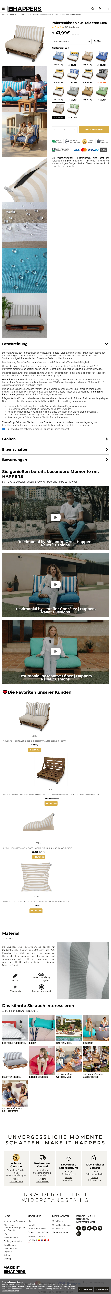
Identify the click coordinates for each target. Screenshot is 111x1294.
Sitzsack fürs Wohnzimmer (64, 1076)
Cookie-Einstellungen (44, 1291)
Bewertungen (72, 27)
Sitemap (7, 1259)
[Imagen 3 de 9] (69, 1028)
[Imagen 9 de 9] (15, 1094)
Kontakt (31, 1226)
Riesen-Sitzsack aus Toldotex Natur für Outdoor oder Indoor (36, 902)
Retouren (8, 1256)
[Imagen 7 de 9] (69, 1060)
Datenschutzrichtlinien (38, 1233)
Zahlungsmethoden (13, 1242)
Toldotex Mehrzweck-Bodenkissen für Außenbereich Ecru (34, 741)
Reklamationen (11, 1238)
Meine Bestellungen (61, 1226)
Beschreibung (15, 344)
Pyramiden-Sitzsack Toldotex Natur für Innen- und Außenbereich (38, 848)
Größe (97, 41)
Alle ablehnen (99, 1289)
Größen (9, 439)
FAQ (5, 1234)
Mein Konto (57, 1222)
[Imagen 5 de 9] (15, 1061)
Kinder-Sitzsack (38, 1077)
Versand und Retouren (14, 1222)
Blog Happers (10, 1246)
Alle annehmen (80, 1289)
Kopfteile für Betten (14, 1043)
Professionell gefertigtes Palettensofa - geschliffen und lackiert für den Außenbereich (51, 794)
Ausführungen (60, 48)
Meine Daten (58, 1229)
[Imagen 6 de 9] (42, 1061)
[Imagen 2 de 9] (42, 1028)
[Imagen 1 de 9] (15, 1028)
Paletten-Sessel (11, 1077)
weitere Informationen (16, 1181)
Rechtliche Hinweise (37, 1229)
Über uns (32, 1222)
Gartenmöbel (64, 1043)
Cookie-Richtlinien (62, 1286)
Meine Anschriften (60, 1233)
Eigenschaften (15, 449)
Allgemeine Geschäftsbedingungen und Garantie (14, 1228)
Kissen (33, 1043)
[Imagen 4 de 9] (96, 1028)
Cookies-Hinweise (36, 1237)
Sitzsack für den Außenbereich (93, 1076)
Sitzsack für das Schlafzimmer (12, 1110)
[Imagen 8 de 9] (96, 1060)
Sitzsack (88, 1043)
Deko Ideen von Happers (11, 1250)
